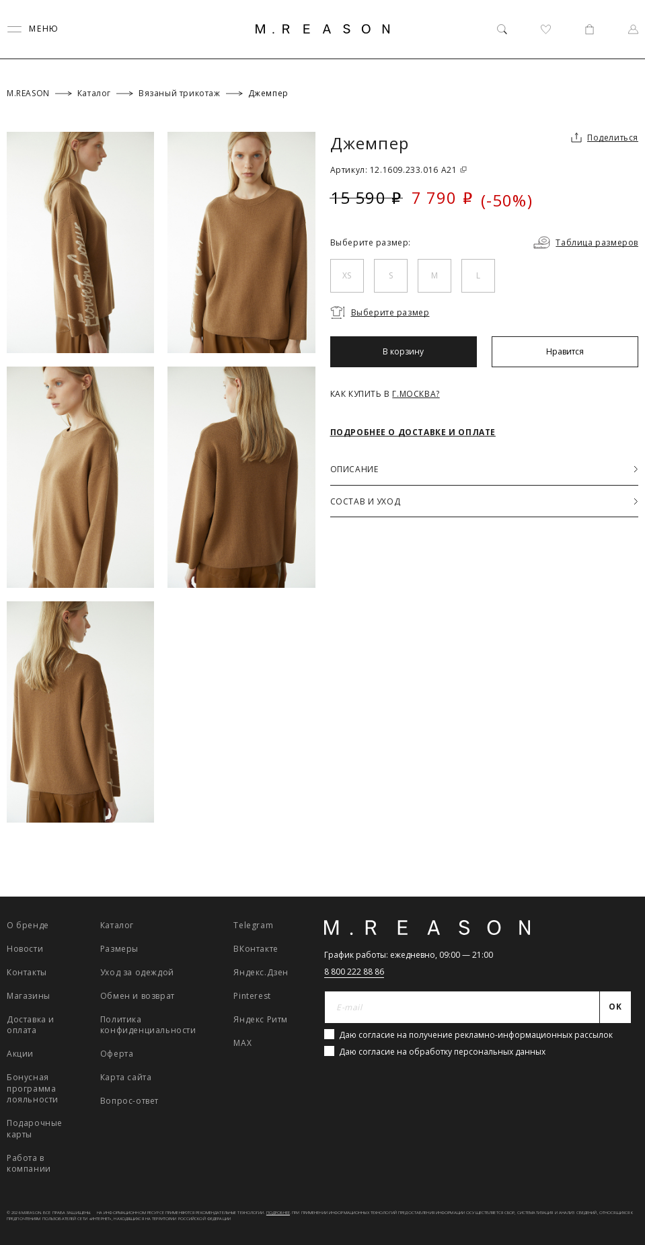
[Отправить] (616, 1007)
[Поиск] (502, 29)
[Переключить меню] (33, 29)
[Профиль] (633, 29)
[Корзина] (589, 29)
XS (346, 275)
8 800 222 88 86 (354, 971)
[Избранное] (546, 29)
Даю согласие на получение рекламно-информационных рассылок (476, 1035)
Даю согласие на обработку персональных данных (442, 1051)
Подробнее (278, 1212)
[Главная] (323, 29)
